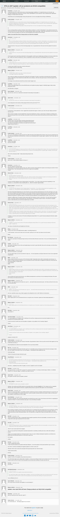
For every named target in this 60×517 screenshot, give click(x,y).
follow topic (56, 7)
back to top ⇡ (30, 510)
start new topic (55, 3)
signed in (34, 507)
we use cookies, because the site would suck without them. (30, 513)
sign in (57, 1)
